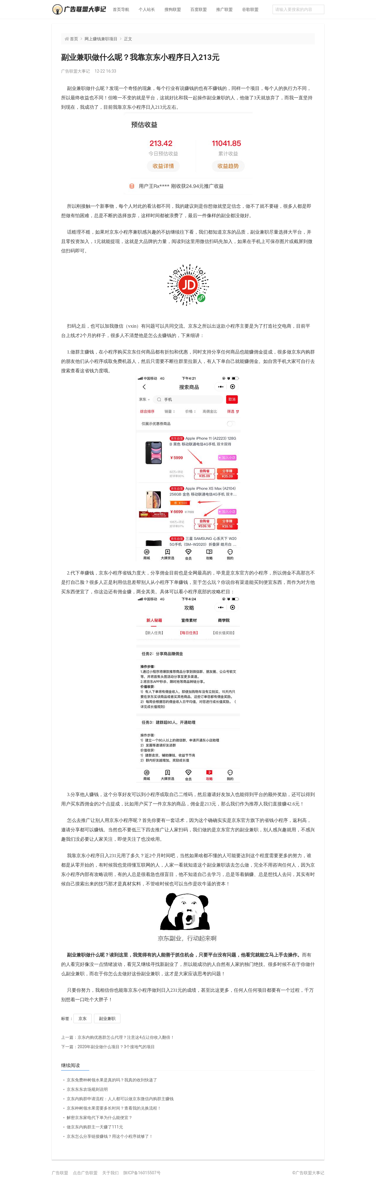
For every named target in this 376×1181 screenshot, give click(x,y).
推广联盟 (224, 9)
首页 (74, 38)
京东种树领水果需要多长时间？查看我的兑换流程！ (114, 1108)
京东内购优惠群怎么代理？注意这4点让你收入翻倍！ (117, 1037)
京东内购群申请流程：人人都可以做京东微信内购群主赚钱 (120, 1098)
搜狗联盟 (172, 9)
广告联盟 (60, 1172)
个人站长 (147, 9)
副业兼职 (107, 1018)
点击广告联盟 (85, 1172)
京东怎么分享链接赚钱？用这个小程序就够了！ (110, 1136)
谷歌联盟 (250, 9)
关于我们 (110, 1172)
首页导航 (121, 9)
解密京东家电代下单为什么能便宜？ (99, 1117)
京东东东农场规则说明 (87, 1089)
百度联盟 (198, 9)
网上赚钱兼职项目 (101, 38)
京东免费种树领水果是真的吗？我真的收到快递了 (112, 1080)
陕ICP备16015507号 (142, 1172)
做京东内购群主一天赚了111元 (95, 1127)
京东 (82, 1018)
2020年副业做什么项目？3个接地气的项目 (108, 1046)
